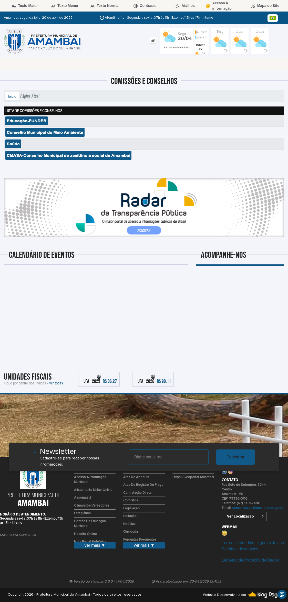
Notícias (129, 524)
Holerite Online (85, 534)
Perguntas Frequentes (140, 539)
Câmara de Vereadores (91, 505)
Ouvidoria (130, 531)
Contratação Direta (137, 492)
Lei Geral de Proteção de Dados (250, 560)
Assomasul (82, 497)
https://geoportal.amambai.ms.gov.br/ (201, 477)
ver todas (56, 382)
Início (12, 96)
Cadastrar (235, 457)
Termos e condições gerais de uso (253, 542)
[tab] (153, 40)
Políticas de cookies (240, 548)
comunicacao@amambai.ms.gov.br (258, 508)
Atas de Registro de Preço (143, 485)
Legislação (131, 508)
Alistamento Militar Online (93, 490)
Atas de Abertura (136, 477)
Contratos (130, 500)
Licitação (130, 516)
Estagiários (82, 513)
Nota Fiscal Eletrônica (90, 541)
